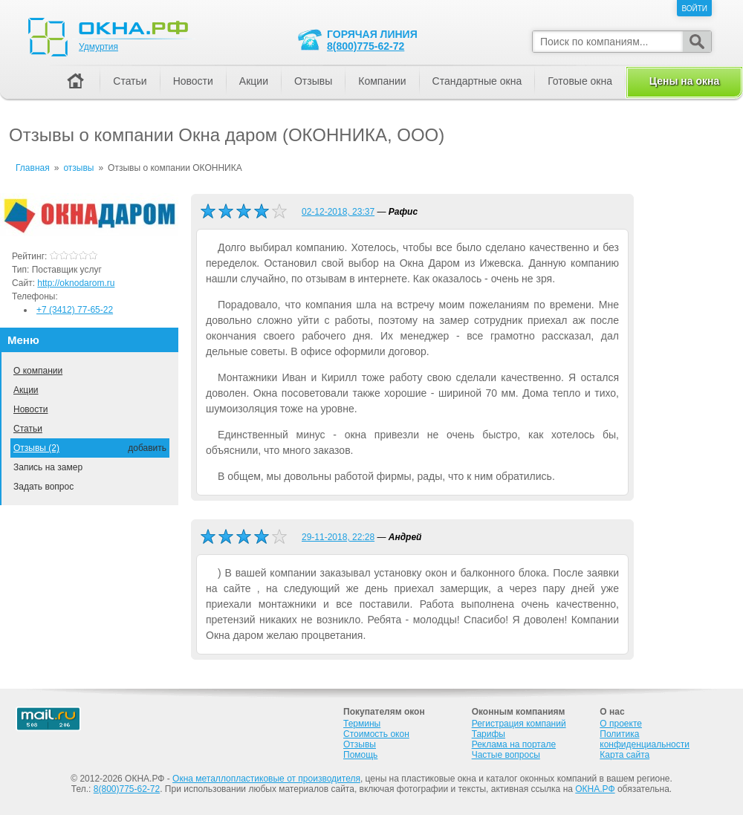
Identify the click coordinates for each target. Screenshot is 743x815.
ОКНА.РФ (594, 789)
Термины (361, 723)
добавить (147, 448)
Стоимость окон (376, 734)
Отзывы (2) (36, 448)
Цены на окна (684, 81)
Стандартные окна (477, 81)
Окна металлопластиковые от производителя (266, 778)
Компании (382, 81)
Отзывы (313, 81)
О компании (37, 371)
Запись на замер (47, 467)
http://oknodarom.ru (75, 283)
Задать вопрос (43, 486)
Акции (26, 390)
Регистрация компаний (519, 723)
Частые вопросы (506, 755)
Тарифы (488, 734)
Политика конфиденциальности (645, 739)
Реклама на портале (514, 744)
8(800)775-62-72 (365, 46)
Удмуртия (98, 47)
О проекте (621, 723)
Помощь (360, 755)
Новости (30, 409)
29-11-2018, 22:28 (338, 537)
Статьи (27, 428)
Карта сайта (624, 755)
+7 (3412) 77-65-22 (74, 310)
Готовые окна (580, 81)
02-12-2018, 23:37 (338, 212)
